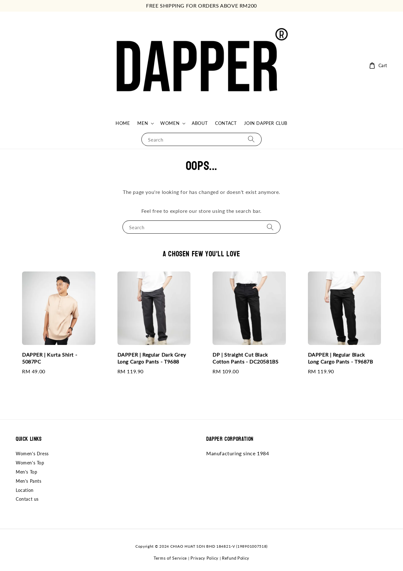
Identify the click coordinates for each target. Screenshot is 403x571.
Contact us (27, 499)
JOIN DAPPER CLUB (265, 123)
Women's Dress (32, 453)
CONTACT (225, 123)
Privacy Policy (204, 558)
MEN (142, 123)
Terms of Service (170, 558)
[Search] (251, 139)
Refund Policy (235, 558)
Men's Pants (29, 481)
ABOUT (199, 123)
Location (25, 490)
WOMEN (169, 123)
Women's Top (30, 462)
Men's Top (26, 472)
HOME (123, 123)
